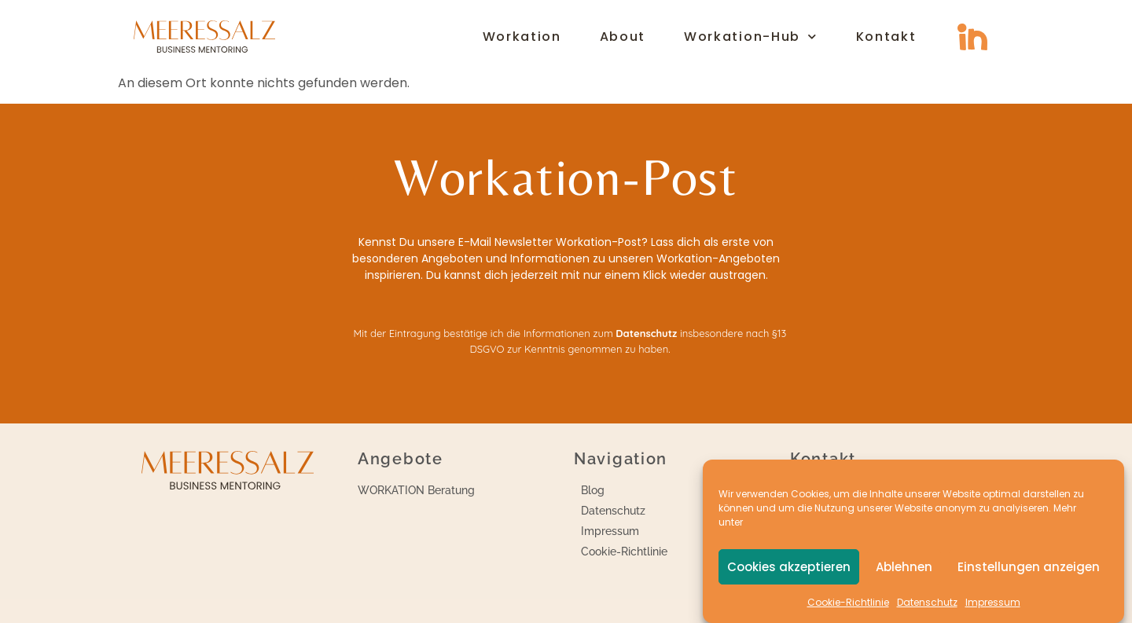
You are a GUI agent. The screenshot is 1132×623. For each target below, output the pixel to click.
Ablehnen (904, 567)
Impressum (992, 602)
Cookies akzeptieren (789, 567)
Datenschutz (927, 602)
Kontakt (886, 37)
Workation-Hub (751, 37)
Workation (522, 37)
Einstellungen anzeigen (1028, 567)
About (623, 37)
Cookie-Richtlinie (848, 602)
